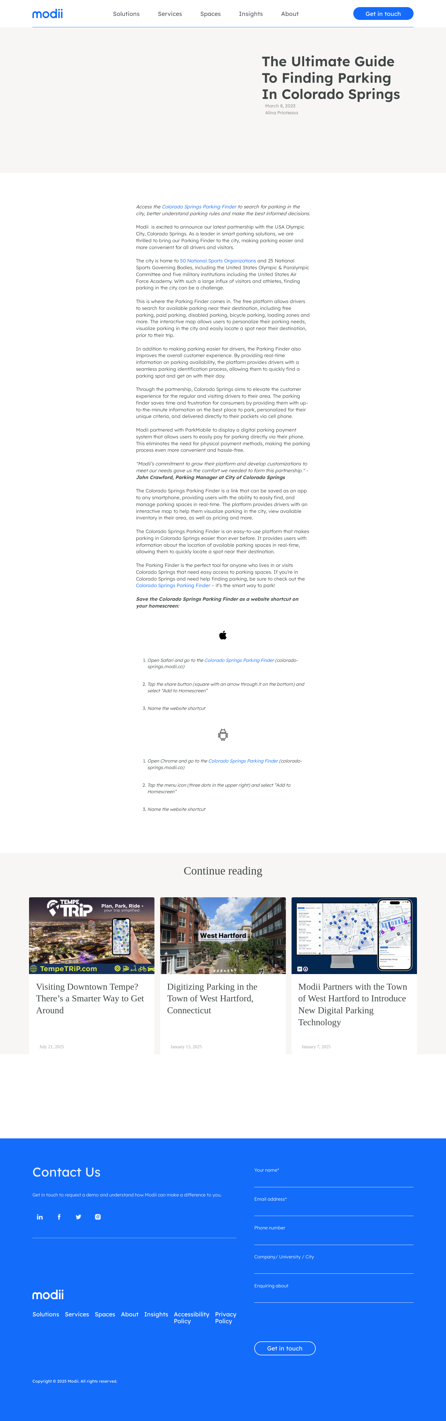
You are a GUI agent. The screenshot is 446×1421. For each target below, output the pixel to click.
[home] (47, 13)
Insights (251, 13)
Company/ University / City (284, 1257)
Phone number (269, 1228)
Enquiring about (271, 1286)
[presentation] (297, 1323)
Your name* (266, 1170)
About (290, 13)
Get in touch (383, 13)
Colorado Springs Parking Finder (173, 585)
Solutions (126, 13)
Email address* (270, 1199)
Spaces (210, 13)
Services (170, 13)
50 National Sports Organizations (218, 261)
